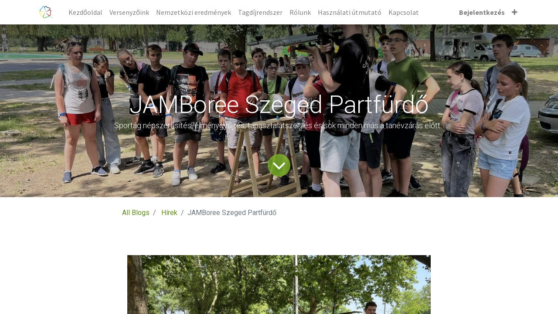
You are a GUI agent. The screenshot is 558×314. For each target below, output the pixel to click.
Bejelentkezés (482, 12)
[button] (514, 12)
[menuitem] (85, 12)
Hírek (169, 212)
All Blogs (136, 212)
